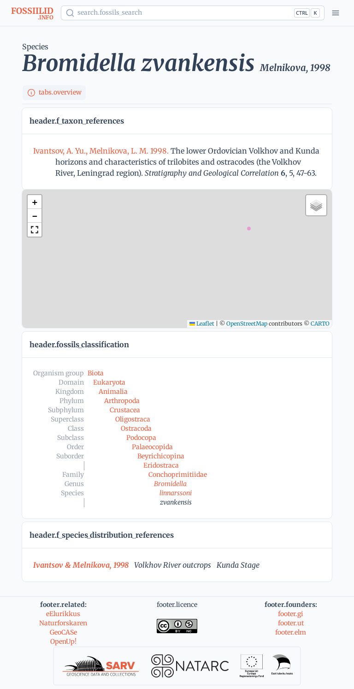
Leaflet (201, 323)
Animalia (113, 391)
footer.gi (290, 614)
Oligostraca (132, 419)
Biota (96, 373)
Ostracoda (136, 428)
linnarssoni (175, 493)
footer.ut (291, 623)
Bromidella (170, 484)
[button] (34, 202)
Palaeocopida (152, 447)
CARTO (320, 323)
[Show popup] (192, 13)
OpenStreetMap (246, 323)
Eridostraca (161, 465)
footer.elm (290, 632)
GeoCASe (63, 632)
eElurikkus (63, 614)
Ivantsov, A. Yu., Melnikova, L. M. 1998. (102, 150)
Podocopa (141, 438)
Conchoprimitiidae (177, 474)
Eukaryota (109, 382)
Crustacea (125, 410)
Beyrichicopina (160, 456)
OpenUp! (63, 641)
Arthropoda (122, 401)
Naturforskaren (63, 623)
